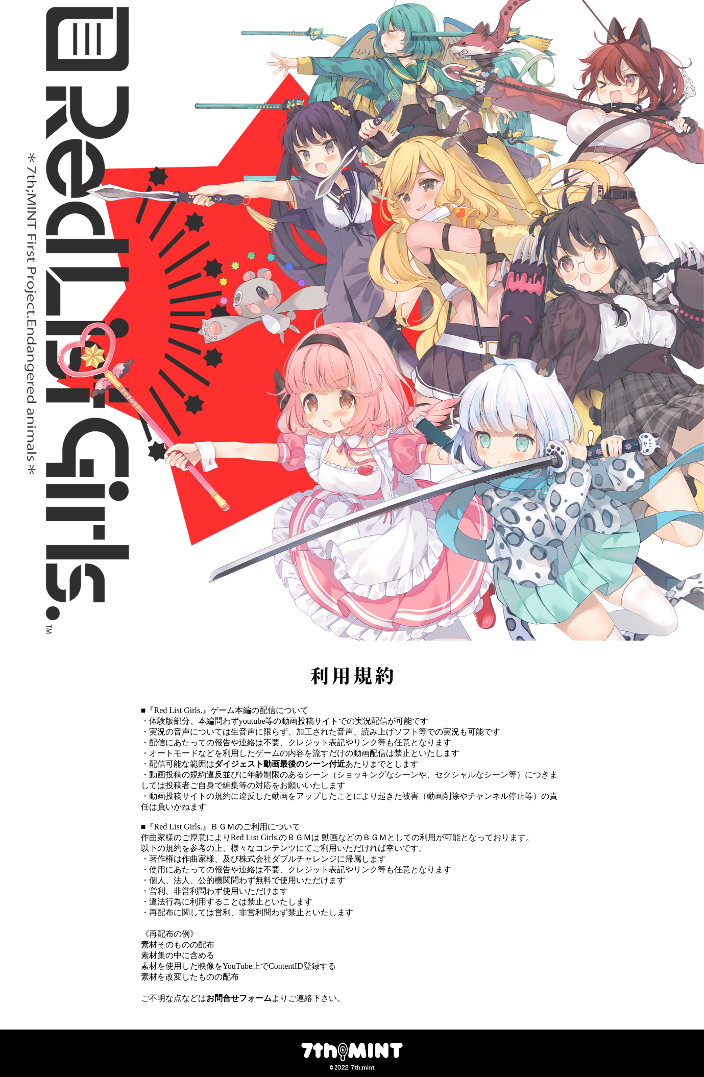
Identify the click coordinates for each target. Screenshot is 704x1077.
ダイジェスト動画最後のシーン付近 (279, 764)
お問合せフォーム (239, 998)
